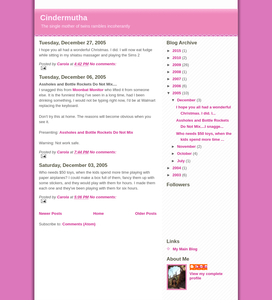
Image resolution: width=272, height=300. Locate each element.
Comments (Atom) (79, 224)
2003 (177, 175)
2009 (177, 65)
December (186, 100)
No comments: (103, 64)
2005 (177, 93)
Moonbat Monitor (88, 90)
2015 (177, 50)
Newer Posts (50, 213)
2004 (177, 168)
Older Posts (146, 213)
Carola (201, 266)
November (187, 146)
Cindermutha (63, 17)
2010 (177, 58)
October (185, 153)
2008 (177, 72)
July (181, 161)
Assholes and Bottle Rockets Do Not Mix (96, 132)
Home (98, 213)
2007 (177, 79)
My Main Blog (185, 249)
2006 (177, 86)
